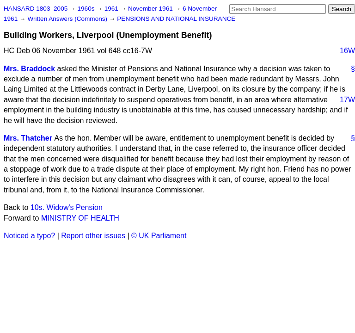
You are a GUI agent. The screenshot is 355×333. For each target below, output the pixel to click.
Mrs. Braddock (29, 69)
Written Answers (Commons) (68, 18)
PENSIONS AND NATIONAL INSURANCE (176, 18)
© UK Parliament (158, 236)
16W (347, 51)
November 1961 (151, 8)
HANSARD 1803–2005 (35, 8)
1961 (112, 8)
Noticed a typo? (29, 236)
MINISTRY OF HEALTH (80, 218)
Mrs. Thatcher (28, 138)
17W (347, 100)
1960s (86, 8)
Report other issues (93, 236)
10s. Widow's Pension (67, 207)
